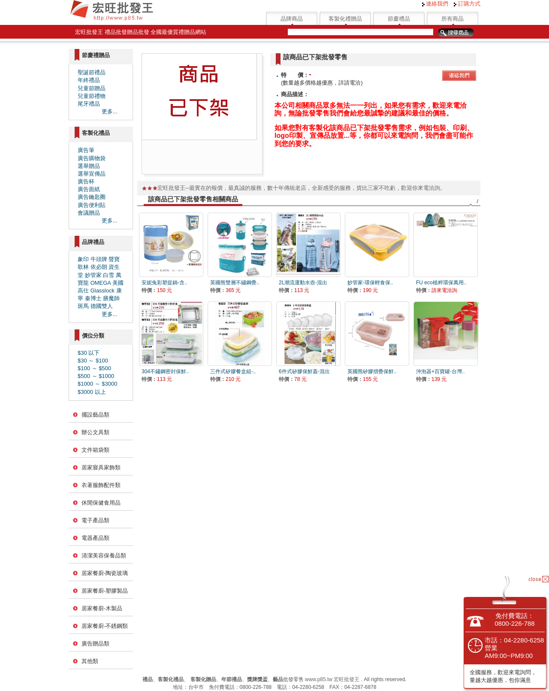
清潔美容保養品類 (103, 555)
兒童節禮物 (92, 96)
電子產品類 (95, 520)
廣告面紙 (89, 189)
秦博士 (93, 298)
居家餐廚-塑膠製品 (104, 591)
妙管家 (93, 275)
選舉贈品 (89, 166)
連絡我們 (435, 3)
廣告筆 (86, 150)
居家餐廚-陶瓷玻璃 (104, 573)
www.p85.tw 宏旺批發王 (332, 679)
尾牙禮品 (89, 103)
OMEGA (100, 283)
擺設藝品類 (95, 414)
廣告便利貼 (92, 205)
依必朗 (98, 267)
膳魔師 (111, 298)
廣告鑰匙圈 (92, 197)
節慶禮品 (399, 18)
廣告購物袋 (92, 158)
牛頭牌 (98, 259)
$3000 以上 (92, 392)
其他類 (89, 661)
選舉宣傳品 (92, 173)
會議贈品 (89, 213)
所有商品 (452, 18)
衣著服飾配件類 (101, 485)
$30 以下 (89, 353)
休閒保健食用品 (101, 502)
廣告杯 (86, 181)
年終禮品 (89, 80)
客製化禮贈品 (345, 18)
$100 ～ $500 (94, 368)
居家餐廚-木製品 (101, 608)
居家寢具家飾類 (101, 467)
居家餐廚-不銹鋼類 (104, 626)
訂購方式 (467, 3)
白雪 (108, 275)
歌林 (83, 267)
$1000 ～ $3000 (98, 384)
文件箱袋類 (95, 450)
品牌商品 (292, 18)
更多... (110, 111)
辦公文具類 (95, 432)
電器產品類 (95, 538)
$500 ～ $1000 (96, 376)
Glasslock (102, 290)
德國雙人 (101, 306)
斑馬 (83, 306)
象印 (83, 259)
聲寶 (114, 259)
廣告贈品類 (95, 643)
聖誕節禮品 (92, 72)
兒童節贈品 (92, 88)
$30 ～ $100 (93, 360)
